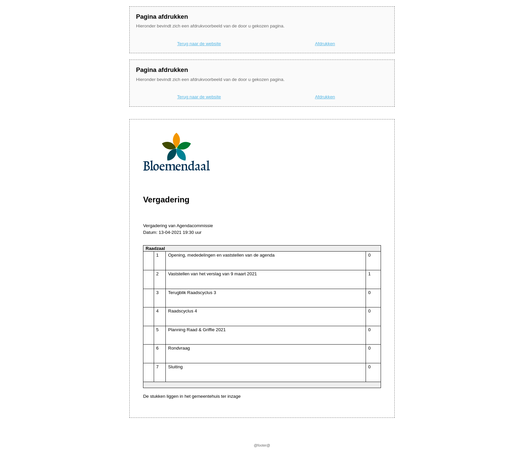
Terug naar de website (199, 43)
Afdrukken (325, 43)
